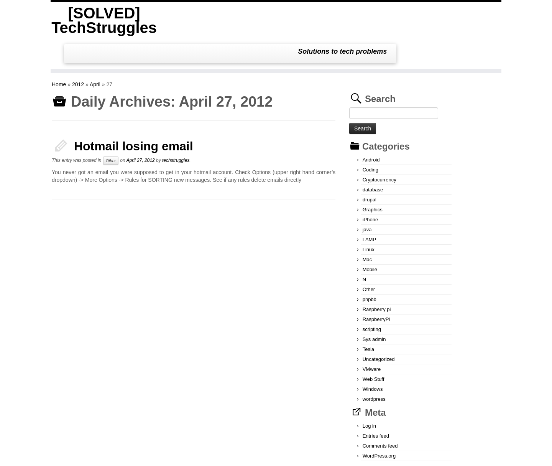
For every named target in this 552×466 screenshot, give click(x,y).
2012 (78, 54)
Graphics (373, 179)
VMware (372, 339)
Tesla (368, 319)
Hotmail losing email (133, 116)
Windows (373, 359)
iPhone (370, 189)
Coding (370, 139)
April (95, 54)
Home (59, 54)
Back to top (489, 454)
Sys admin (374, 309)
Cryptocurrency (379, 149)
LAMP (369, 209)
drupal (369, 169)
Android (371, 129)
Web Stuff (373, 349)
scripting (372, 299)
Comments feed (380, 415)
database (373, 159)
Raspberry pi (377, 279)
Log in (369, 395)
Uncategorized (379, 329)
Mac (367, 229)
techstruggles (175, 130)
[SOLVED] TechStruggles (102, 20)
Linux (369, 219)
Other (111, 130)
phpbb (369, 269)
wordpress (374, 369)
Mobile (370, 239)
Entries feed (376, 405)
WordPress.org (379, 425)
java (367, 199)
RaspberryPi (376, 289)
